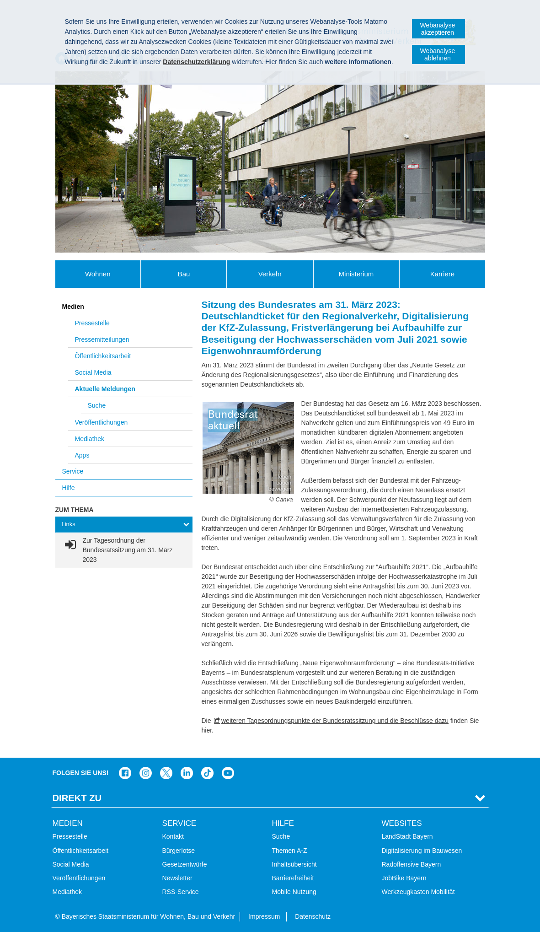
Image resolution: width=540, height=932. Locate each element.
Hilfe (68, 487)
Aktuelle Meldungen (105, 389)
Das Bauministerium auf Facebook (125, 773)
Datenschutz (313, 916)
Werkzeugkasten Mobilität (418, 891)
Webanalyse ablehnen (437, 54)
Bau (184, 274)
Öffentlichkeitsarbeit (103, 356)
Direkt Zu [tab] (77, 798)
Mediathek (90, 438)
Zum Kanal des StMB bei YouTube (228, 773)
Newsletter (177, 878)
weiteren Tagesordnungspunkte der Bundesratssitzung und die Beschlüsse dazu (335, 720)
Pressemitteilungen (102, 339)
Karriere (442, 274)
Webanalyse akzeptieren (437, 29)
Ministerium (356, 274)
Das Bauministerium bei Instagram (145, 773)
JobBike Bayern (404, 878)
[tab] (124, 524)
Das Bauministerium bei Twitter (166, 773)
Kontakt (173, 836)
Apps (82, 455)
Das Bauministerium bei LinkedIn (187, 773)
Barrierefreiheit (293, 878)
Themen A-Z (289, 850)
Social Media (93, 372)
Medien (73, 306)
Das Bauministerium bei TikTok (207, 773)
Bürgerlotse (178, 850)
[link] (124, 550)
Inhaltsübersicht (294, 864)
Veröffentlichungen (101, 422)
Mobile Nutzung (294, 891)
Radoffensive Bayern (411, 864)
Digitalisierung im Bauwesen (422, 850)
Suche (97, 405)
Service (73, 471)
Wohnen (98, 274)
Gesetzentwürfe (184, 864)
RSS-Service (180, 891)
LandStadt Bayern (407, 836)
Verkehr (270, 274)
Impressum (264, 916)
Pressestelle (92, 323)
